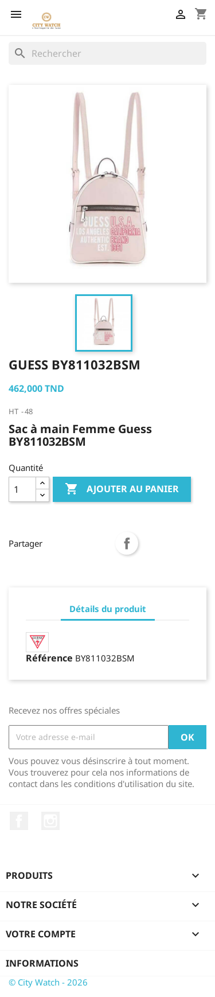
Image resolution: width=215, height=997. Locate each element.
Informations (42, 963)
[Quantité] (22, 489)
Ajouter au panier (122, 489)
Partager (126, 543)
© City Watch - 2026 (48, 982)
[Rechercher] (107, 53)
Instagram (50, 821)
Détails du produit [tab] (107, 608)
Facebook (19, 821)
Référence (49, 658)
